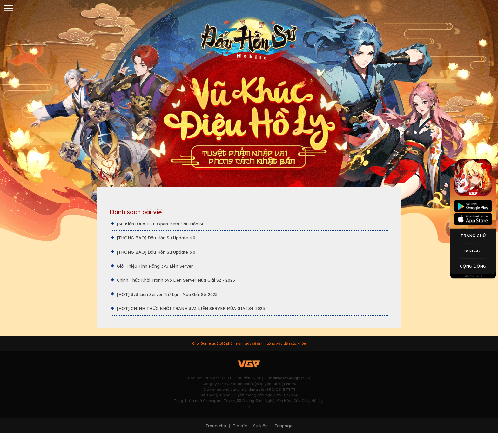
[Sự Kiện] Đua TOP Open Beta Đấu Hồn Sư (161, 223)
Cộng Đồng (473, 266)
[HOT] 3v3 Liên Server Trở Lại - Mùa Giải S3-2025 (167, 294)
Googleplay (473, 206)
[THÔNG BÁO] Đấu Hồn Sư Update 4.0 (156, 237)
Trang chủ (215, 426)
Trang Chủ (473, 235)
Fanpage (473, 250)
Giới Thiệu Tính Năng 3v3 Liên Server (155, 266)
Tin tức (240, 426)
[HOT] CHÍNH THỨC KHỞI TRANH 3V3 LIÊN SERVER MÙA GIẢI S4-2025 (191, 308)
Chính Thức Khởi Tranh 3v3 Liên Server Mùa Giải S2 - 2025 (176, 280)
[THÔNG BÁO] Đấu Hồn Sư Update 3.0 (156, 252)
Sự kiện (260, 426)
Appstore (473, 219)
